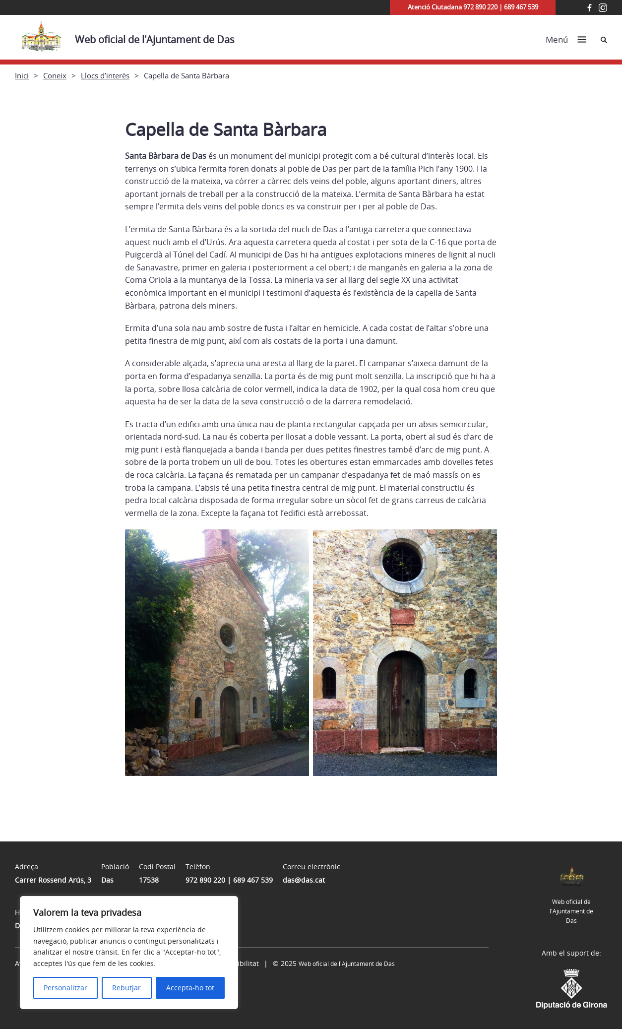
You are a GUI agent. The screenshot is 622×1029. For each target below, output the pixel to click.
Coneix (54, 75)
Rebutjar (126, 987)
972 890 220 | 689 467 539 (229, 880)
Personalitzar (65, 987)
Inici (22, 75)
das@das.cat (304, 880)
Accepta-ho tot (190, 987)
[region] (129, 952)
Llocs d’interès (105, 75)
